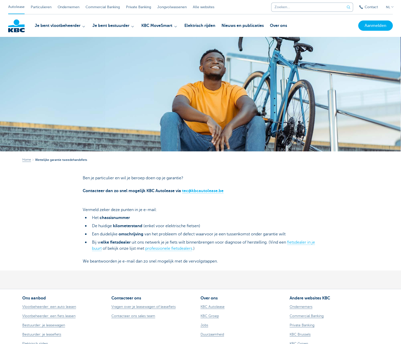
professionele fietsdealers (168, 248)
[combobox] (306, 7)
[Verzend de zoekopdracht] (348, 7)
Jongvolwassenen (172, 7)
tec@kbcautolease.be (203, 191)
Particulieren (41, 7)
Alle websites (203, 7)
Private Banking (138, 7)
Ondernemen (68, 7)
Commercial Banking (103, 7)
